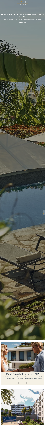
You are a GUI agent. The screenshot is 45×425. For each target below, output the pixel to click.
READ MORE (22, 383)
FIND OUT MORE (22, 22)
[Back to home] (22, 2)
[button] (43, 2)
